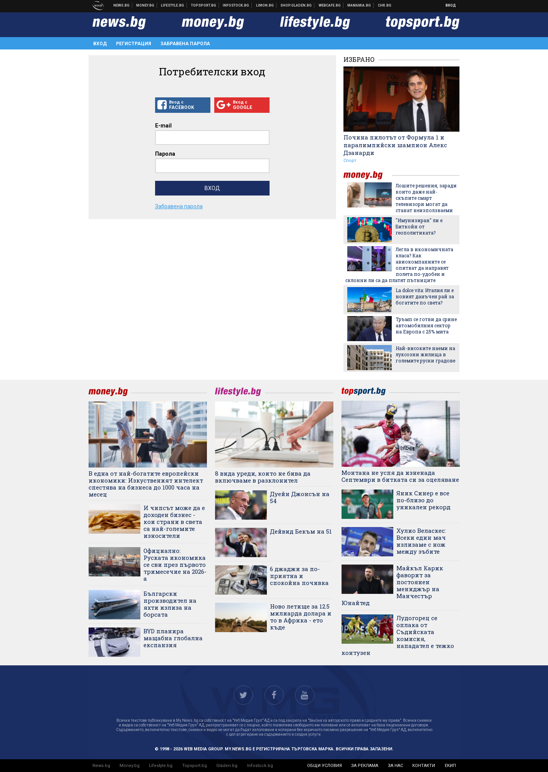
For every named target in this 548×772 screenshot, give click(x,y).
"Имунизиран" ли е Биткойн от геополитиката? (419, 226)
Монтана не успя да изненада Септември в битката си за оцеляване (400, 476)
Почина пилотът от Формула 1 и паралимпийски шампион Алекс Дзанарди (395, 144)
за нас (395, 765)
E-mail (163, 125)
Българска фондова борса (236, 5)
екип (450, 765)
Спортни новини (204, 5)
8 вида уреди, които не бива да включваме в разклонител (263, 476)
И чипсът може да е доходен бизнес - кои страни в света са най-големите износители (174, 521)
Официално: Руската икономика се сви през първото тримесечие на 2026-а (175, 564)
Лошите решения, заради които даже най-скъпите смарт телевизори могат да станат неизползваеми (426, 197)
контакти (423, 765)
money (367, 175)
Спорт (349, 160)
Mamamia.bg (359, 5)
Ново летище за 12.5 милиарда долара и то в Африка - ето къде (300, 617)
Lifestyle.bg (160, 765)
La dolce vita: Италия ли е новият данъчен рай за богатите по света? (425, 296)
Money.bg (130, 765)
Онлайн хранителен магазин (296, 5)
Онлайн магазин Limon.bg (265, 5)
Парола (165, 154)
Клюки (173, 5)
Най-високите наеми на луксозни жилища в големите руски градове (425, 354)
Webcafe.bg (329, 5)
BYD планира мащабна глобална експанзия (173, 637)
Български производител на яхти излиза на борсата (169, 604)
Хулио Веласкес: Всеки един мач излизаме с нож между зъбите (421, 541)
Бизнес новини (145, 5)
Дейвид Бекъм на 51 (301, 531)
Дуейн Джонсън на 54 (299, 497)
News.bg (101, 765)
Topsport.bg (194, 765)
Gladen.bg (226, 765)
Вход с (182, 105)
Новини (121, 5)
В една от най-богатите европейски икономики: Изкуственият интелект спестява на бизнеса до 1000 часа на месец (146, 483)
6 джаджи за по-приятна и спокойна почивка (299, 575)
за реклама (364, 765)
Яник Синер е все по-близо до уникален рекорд (423, 500)
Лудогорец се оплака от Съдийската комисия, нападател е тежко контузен (397, 635)
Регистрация (133, 43)
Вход (451, 5)
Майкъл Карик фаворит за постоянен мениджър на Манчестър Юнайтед (392, 585)
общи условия (324, 765)
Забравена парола (185, 43)
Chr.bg (385, 5)
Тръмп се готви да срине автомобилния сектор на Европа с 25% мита (426, 325)
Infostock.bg (260, 765)
